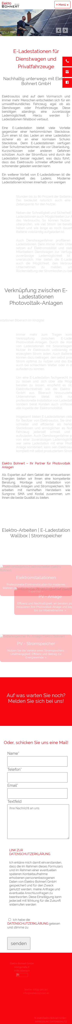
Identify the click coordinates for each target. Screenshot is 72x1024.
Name (13, 753)
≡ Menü (61, 4)
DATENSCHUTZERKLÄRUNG (28, 923)
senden (19, 943)
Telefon (14, 769)
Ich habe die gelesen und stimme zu (33, 923)
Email (12, 785)
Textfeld (14, 801)
